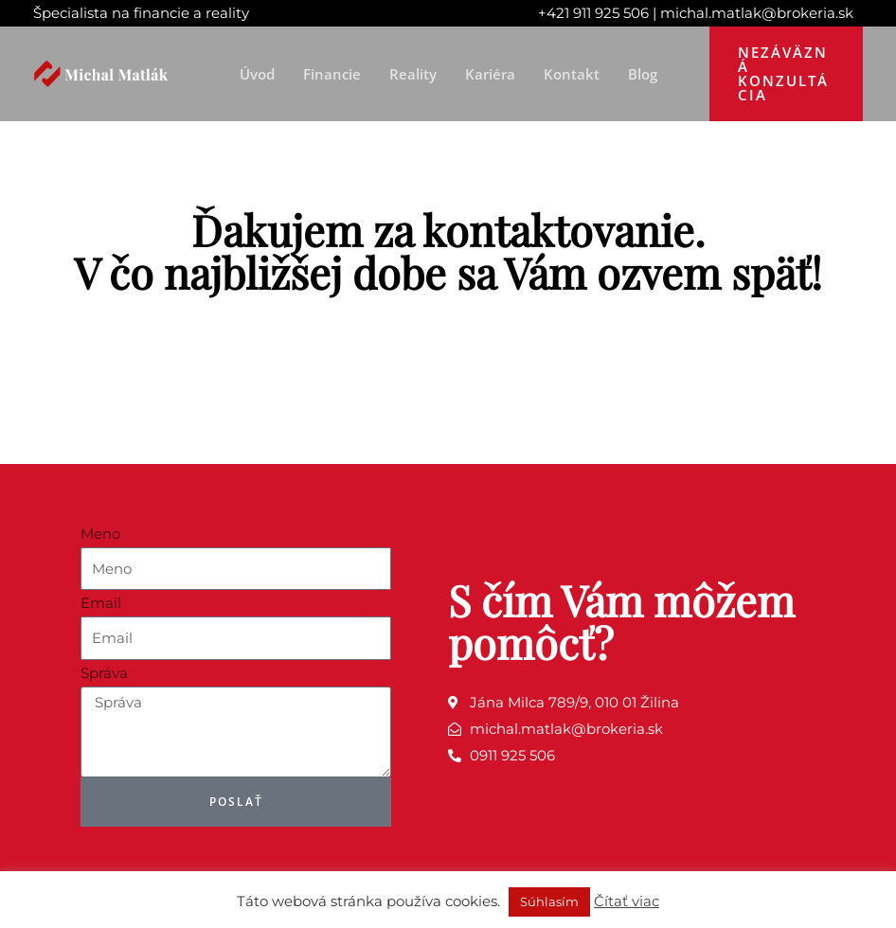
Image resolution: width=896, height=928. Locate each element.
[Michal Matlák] (104, 72)
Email (101, 603)
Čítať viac (626, 901)
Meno (100, 534)
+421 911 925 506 (593, 13)
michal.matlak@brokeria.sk (756, 13)
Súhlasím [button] (549, 901)
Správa (104, 673)
